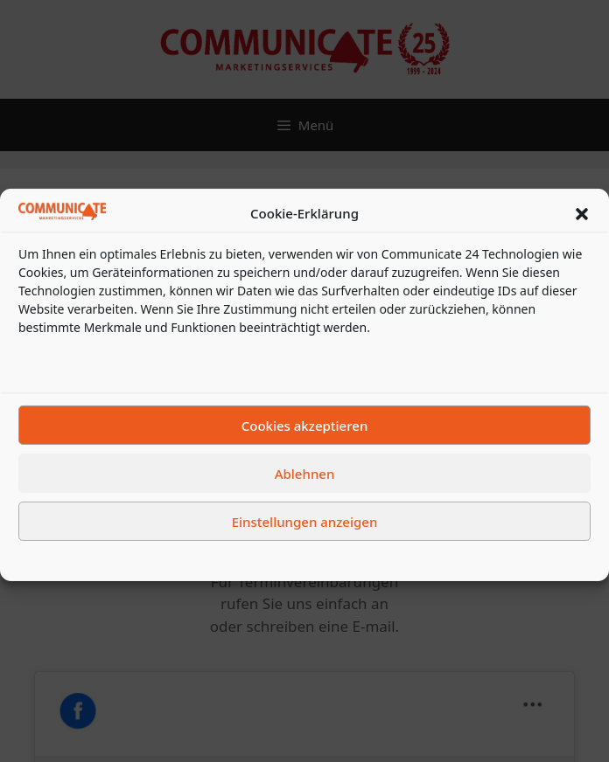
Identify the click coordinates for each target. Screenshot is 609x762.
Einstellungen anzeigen (305, 534)
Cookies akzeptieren (305, 438)
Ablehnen (305, 486)
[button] (582, 226)
